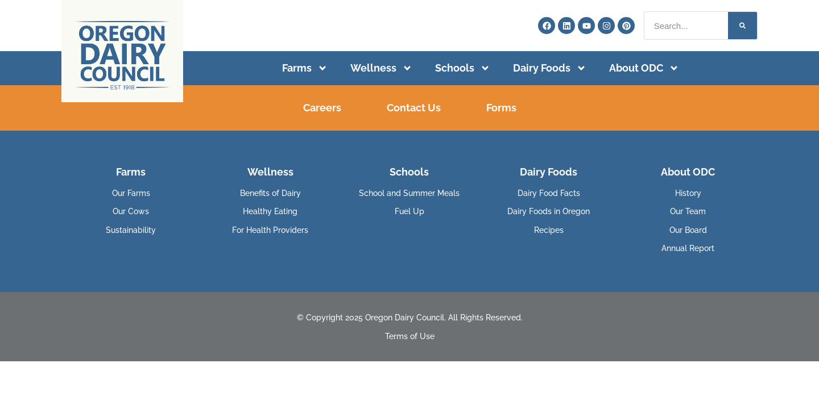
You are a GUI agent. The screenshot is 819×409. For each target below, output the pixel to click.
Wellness (381, 68)
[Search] (742, 25)
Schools (462, 68)
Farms (305, 68)
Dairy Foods (549, 68)
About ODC (644, 68)
